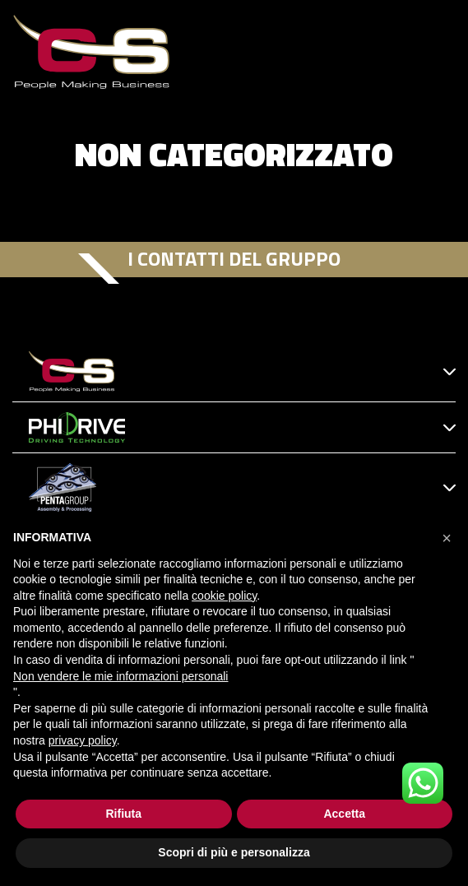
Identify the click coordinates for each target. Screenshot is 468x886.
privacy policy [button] (83, 740)
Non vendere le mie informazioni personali (120, 676)
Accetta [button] (344, 813)
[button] (446, 538)
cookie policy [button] (224, 595)
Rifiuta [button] (123, 813)
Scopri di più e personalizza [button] (233, 852)
